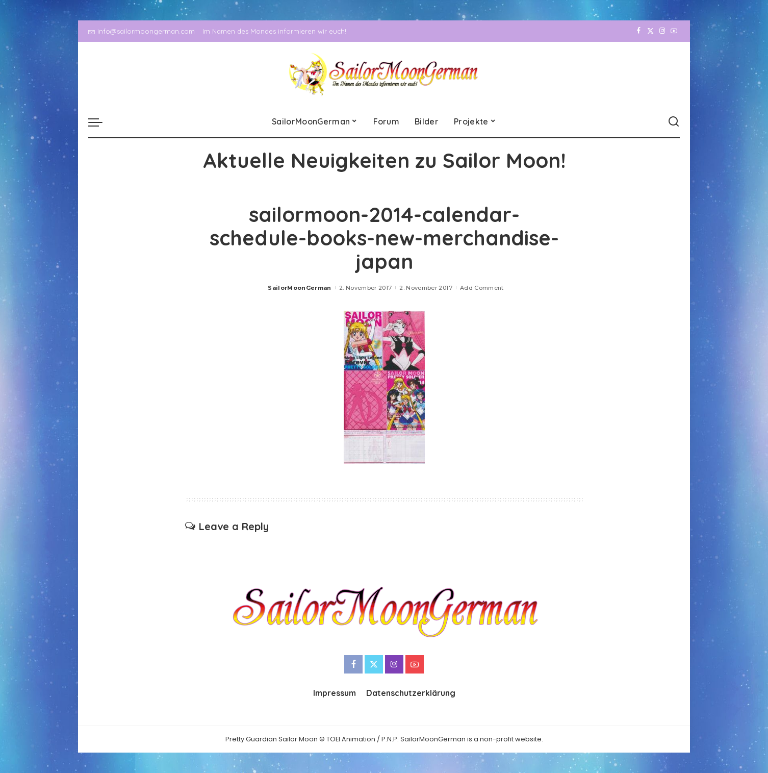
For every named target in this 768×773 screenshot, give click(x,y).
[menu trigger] (100, 122)
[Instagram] (662, 31)
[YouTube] (674, 31)
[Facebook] (639, 31)
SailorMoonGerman (299, 287)
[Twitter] (650, 31)
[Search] (674, 122)
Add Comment (482, 287)
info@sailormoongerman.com (141, 31)
